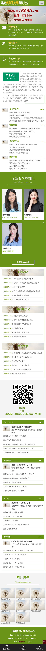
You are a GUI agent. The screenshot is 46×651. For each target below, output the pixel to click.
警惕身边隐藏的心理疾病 (21, 295)
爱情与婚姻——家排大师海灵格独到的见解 (24, 128)
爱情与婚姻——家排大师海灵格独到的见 (19, 474)
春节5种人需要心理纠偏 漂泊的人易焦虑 (26, 291)
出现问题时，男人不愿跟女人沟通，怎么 (19, 550)
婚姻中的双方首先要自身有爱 (19, 150)
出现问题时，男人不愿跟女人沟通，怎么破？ (25, 160)
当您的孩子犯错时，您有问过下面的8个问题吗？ (26, 118)
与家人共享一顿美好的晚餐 (21, 369)
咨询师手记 (23, 309)
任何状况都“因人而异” (17, 147)
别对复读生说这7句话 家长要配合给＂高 (19, 448)
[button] (1, 15)
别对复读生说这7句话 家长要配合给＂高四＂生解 (26, 121)
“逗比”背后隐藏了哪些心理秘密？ (17, 525)
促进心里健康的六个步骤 (21, 299)
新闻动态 (23, 272)
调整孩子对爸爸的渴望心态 (19, 153)
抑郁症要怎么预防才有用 (14, 512)
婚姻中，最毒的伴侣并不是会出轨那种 (23, 144)
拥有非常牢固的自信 (19, 336)
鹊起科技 (22, 642)
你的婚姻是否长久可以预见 (14, 491)
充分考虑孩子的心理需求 (21, 332)
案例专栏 (23, 346)
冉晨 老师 (6, 215)
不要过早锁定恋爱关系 (17, 134)
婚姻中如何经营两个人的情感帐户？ (22, 131)
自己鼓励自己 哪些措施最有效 (22, 279)
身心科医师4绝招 (12, 529)
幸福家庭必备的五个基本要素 (19, 137)
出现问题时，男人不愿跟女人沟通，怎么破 (27, 353)
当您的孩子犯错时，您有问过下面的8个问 (20, 444)
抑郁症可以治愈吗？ (12, 520)
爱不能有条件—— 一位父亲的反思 (17, 453)
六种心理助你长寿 (18, 287)
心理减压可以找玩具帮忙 (14, 516)
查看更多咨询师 (23, 262)
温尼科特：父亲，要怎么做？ (19, 163)
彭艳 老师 (28, 215)
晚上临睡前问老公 (18, 328)
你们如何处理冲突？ (19, 373)
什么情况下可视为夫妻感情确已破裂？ (25, 283)
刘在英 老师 (7, 248)
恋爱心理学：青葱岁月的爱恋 (19, 112)
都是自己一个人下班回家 (18, 169)
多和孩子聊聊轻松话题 (17, 115)
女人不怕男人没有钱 (16, 166)
